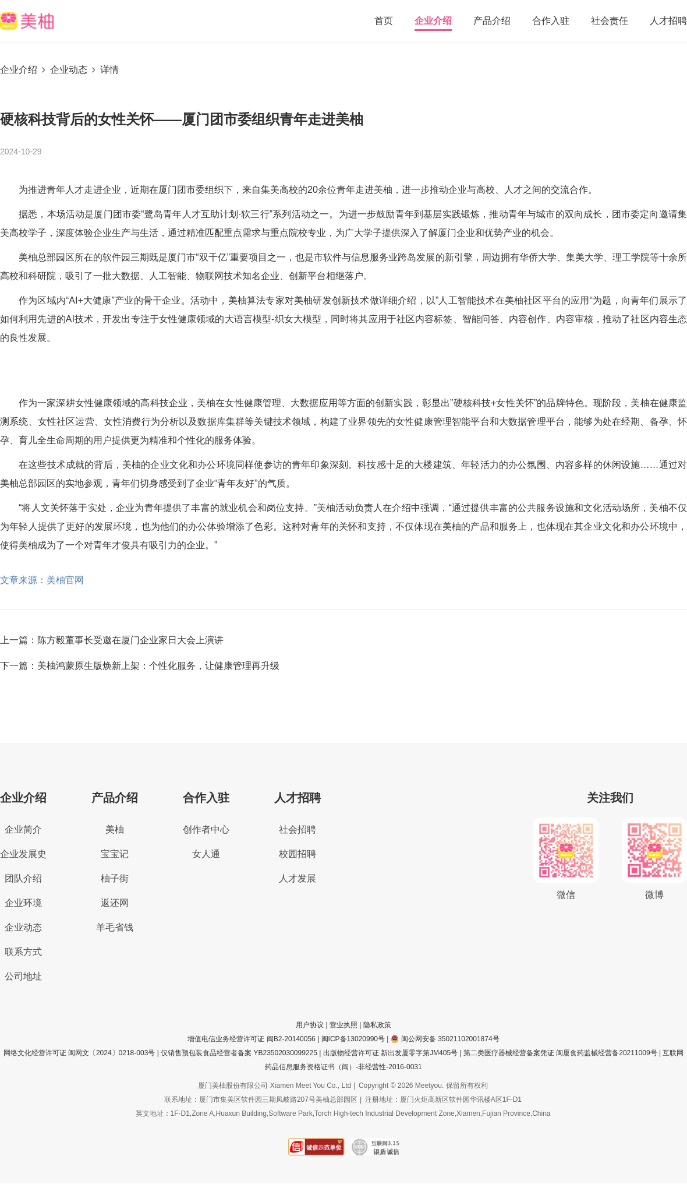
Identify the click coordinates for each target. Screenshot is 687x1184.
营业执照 (343, 1025)
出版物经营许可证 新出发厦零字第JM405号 (390, 1053)
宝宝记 (115, 854)
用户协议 (310, 1025)
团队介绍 (23, 878)
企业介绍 (433, 21)
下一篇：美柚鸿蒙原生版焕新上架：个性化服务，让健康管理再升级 (139, 666)
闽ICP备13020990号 (353, 1039)
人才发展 (297, 878)
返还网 (115, 903)
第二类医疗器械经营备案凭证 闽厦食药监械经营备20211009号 (560, 1053)
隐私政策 (377, 1025)
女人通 (206, 854)
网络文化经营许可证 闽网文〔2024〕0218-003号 (79, 1053)
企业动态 (68, 70)
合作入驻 (550, 21)
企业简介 (23, 829)
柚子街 (115, 878)
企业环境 (23, 903)
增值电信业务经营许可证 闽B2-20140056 (251, 1039)
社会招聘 (297, 829)
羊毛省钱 (114, 927)
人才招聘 (668, 21)
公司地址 (23, 976)
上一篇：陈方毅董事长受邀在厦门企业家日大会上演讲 (112, 640)
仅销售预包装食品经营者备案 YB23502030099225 (239, 1053)
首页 (383, 21)
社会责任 (609, 21)
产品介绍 (492, 21)
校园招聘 (297, 854)
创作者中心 (206, 829)
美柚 (114, 829)
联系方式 (23, 952)
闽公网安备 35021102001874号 (445, 1039)
